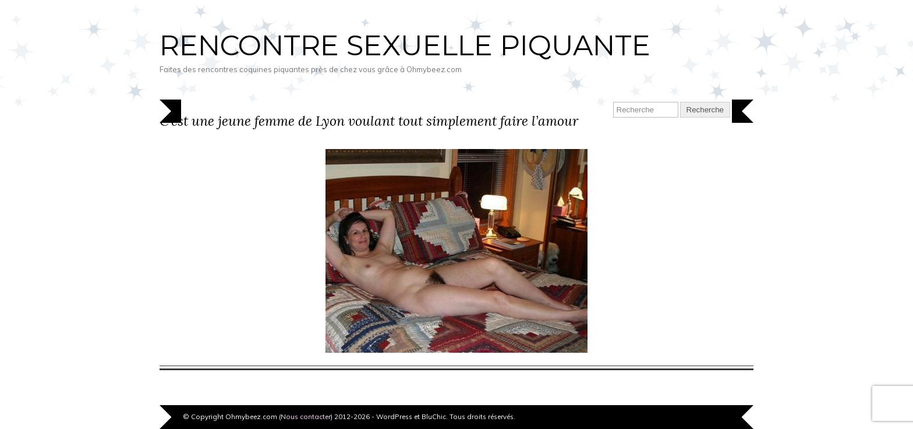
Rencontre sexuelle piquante (405, 45)
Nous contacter (306, 416)
